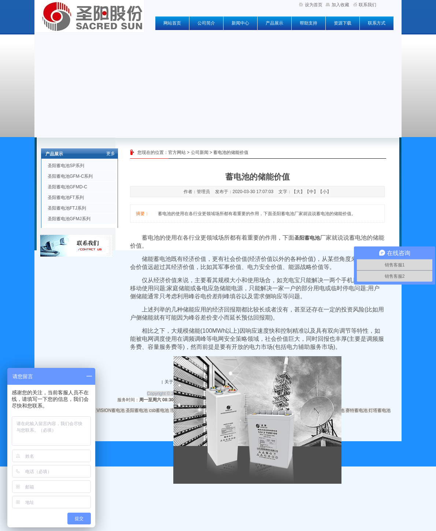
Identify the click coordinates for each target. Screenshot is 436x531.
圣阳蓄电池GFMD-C (67, 186)
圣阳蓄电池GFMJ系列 (69, 218)
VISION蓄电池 (110, 410)
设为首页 (310, 4)
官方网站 (177, 152)
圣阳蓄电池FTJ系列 (67, 208)
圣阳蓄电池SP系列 (66, 165)
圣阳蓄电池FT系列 (66, 197)
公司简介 (206, 23)
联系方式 (376, 23)
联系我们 (365, 4)
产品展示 (274, 23)
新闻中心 (240, 23)
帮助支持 (308, 23)
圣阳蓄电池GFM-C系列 (70, 176)
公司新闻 (199, 152)
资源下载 (342, 23)
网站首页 (172, 23)
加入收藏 (337, 4)
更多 (110, 153)
